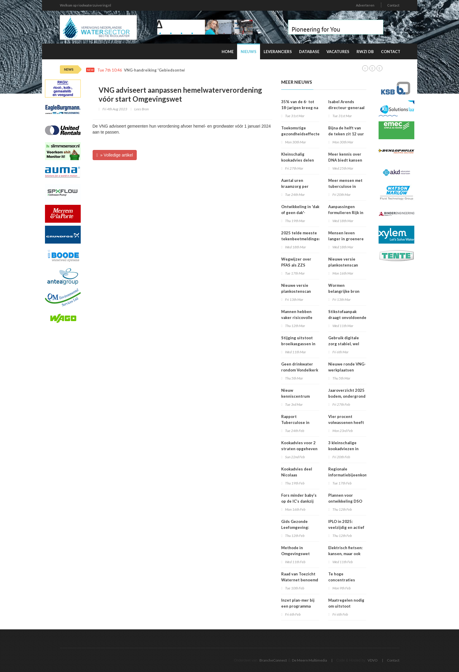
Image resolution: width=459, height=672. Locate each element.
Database (309, 51)
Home (228, 51)
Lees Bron (141, 109)
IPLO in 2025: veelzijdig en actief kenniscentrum (346, 527)
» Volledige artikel (115, 155)
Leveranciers (278, 51)
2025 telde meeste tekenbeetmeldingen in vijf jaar (301, 238)
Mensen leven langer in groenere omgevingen (346, 238)
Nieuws (248, 51)
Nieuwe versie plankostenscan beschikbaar (343, 265)
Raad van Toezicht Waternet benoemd (299, 577)
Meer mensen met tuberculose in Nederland (345, 186)
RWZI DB (365, 51)
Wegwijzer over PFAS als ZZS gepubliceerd (296, 265)
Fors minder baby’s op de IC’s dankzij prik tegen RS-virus (299, 501)
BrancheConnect (273, 660)
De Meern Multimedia (309, 660)
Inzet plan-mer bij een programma (298, 603)
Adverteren (365, 5)
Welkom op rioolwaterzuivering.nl (85, 5)
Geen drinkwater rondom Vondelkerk (299, 367)
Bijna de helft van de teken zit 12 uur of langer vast (346, 134)
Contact (393, 5)
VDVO (373, 660)
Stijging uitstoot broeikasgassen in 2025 (298, 343)
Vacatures (337, 51)
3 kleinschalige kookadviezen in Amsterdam (343, 448)
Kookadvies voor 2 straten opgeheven (299, 445)
